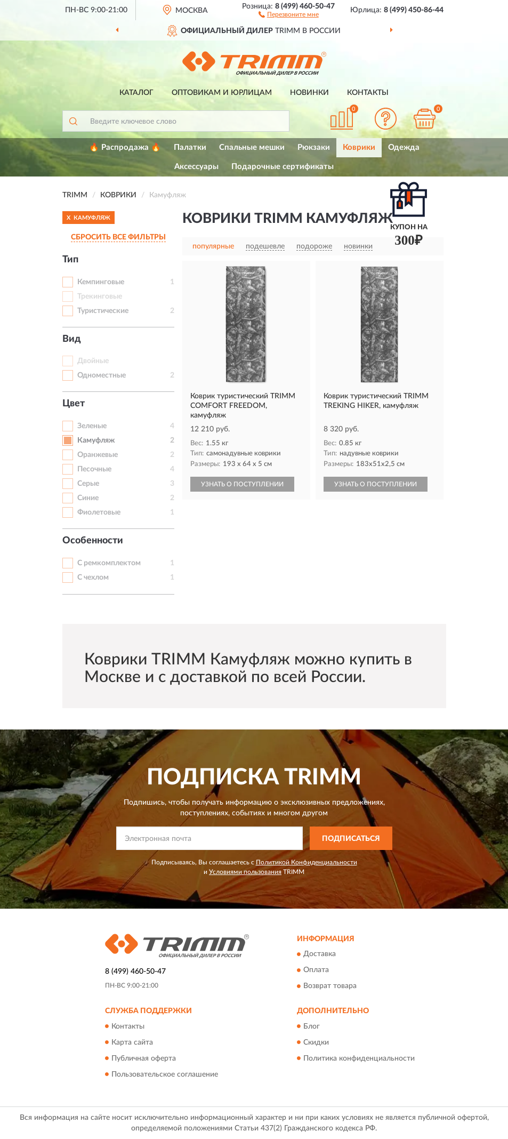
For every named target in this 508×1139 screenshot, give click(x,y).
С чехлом (93, 577)
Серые (88, 483)
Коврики (359, 147)
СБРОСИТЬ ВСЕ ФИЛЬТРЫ (118, 237)
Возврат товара (330, 986)
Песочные (94, 469)
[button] (289, 14)
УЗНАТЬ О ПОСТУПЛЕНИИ (242, 484)
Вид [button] (71, 339)
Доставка (319, 954)
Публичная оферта (143, 1058)
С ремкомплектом (109, 563)
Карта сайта (132, 1042)
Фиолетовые (98, 512)
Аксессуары (196, 167)
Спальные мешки (252, 147)
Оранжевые (97, 455)
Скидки (316, 1042)
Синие (88, 498)
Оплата (316, 970)
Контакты (368, 93)
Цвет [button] (73, 403)
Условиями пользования (245, 872)
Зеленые (92, 426)
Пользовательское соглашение (164, 1074)
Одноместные (101, 375)
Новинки (309, 93)
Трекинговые (99, 296)
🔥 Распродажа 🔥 (125, 147)
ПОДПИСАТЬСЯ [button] (351, 839)
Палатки (190, 147)
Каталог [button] (136, 93)
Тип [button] (70, 259)
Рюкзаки (313, 147)
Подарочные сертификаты (282, 167)
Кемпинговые (100, 282)
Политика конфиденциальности (359, 1058)
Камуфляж (96, 440)
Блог (311, 1026)
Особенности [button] (92, 541)
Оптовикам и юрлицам (222, 93)
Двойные (93, 361)
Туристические (102, 311)
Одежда (404, 147)
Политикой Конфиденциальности (306, 862)
